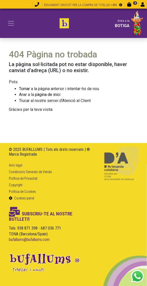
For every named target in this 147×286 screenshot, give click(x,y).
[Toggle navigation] (11, 23)
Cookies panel (21, 198)
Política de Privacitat (23, 178)
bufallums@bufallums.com (29, 239)
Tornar (24, 88)
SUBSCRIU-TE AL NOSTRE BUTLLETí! (40, 216)
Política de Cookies (22, 192)
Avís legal (15, 165)
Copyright (16, 185)
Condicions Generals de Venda (30, 172)
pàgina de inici (47, 94)
